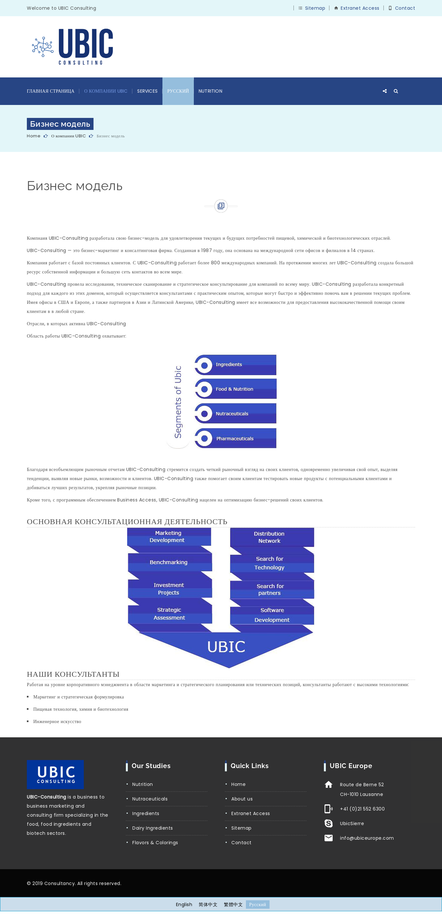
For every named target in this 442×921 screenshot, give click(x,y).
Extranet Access (360, 8)
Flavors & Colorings (155, 842)
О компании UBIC (105, 91)
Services (147, 91)
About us (242, 799)
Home (33, 136)
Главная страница (50, 91)
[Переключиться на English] (184, 904)
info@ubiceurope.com (367, 838)
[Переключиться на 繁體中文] (233, 904)
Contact (405, 8)
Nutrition (210, 91)
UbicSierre (352, 823)
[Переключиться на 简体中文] (208, 904)
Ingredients (146, 813)
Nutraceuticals (150, 799)
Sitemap (315, 8)
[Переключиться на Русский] (258, 904)
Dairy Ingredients (152, 828)
